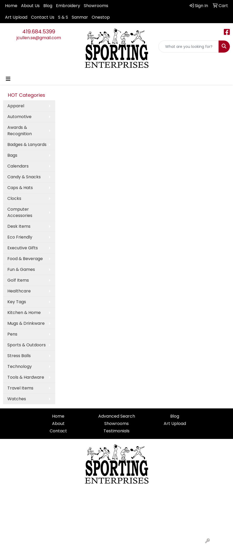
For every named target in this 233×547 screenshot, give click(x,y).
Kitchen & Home (24, 313)
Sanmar (80, 17)
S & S (63, 17)
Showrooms (96, 6)
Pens (12, 334)
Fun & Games (21, 269)
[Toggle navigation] (8, 79)
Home (11, 6)
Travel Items (20, 388)
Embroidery (68, 6)
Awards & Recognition (19, 130)
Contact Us (42, 17)
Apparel (15, 106)
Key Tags (16, 302)
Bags (12, 155)
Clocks (14, 198)
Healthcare (19, 291)
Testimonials (116, 431)
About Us (30, 6)
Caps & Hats (20, 188)
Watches (16, 399)
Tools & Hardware (25, 377)
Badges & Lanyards (26, 144)
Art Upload (16, 17)
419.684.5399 (38, 31)
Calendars (18, 166)
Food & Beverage (25, 259)
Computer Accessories (19, 212)
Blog (47, 6)
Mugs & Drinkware (26, 323)
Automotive (19, 117)
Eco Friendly (19, 237)
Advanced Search (116, 416)
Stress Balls (19, 356)
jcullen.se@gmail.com (39, 38)
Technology (19, 366)
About (58, 424)
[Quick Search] (188, 46)
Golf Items (18, 280)
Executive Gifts (22, 248)
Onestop (101, 17)
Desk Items (18, 226)
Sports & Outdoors (26, 345)
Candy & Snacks (24, 177)
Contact (58, 431)
